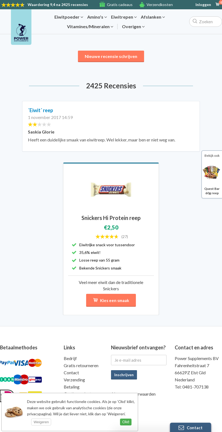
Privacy (118, 401)
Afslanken (153, 17)
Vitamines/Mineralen (90, 26)
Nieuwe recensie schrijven (111, 56)
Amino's (97, 17)
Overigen (133, 26)
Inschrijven (124, 374)
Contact (71, 372)
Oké (125, 422)
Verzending (74, 379)
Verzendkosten (160, 4)
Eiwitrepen (124, 17)
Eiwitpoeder (68, 17)
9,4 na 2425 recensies (58, 4)
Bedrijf (70, 358)
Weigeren (41, 422)
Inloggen (203, 5)
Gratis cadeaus (120, 4)
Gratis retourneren (81, 365)
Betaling (72, 386)
